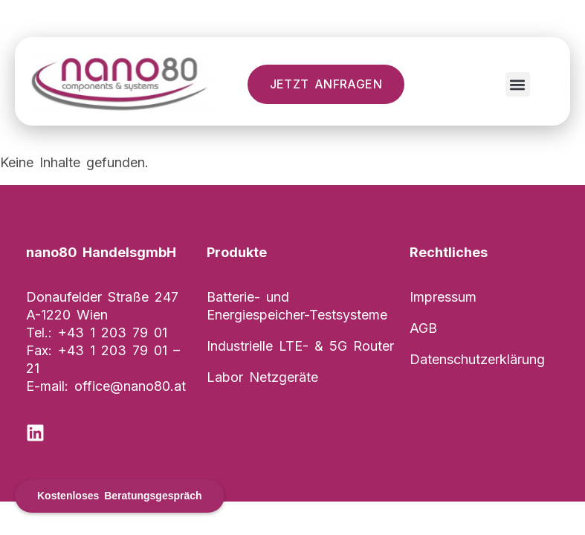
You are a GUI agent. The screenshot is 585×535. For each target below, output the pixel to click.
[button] (517, 84)
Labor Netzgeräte (262, 377)
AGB (423, 328)
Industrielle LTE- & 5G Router (300, 346)
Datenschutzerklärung (477, 359)
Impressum (443, 297)
